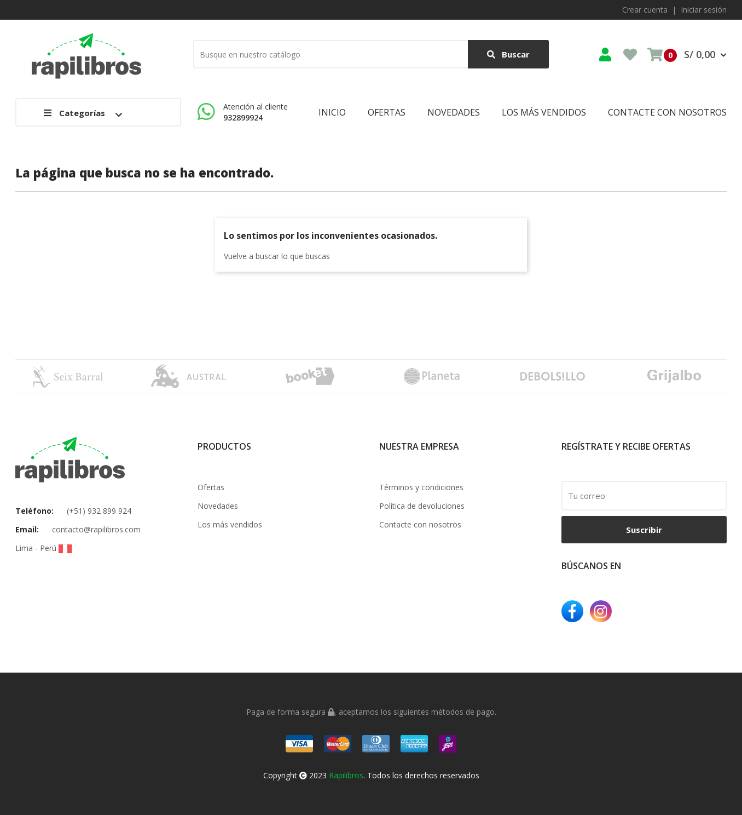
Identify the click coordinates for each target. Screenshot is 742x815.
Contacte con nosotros (420, 524)
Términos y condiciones (421, 487)
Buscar (508, 54)
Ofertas (211, 487)
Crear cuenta (645, 9)
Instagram (601, 611)
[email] (644, 495)
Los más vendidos (230, 524)
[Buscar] (371, 54)
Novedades (218, 506)
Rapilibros (346, 775)
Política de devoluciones (422, 506)
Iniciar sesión (704, 9)
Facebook (572, 611)
